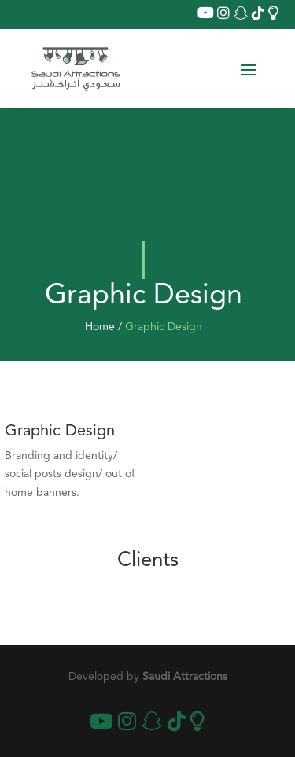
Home (100, 327)
